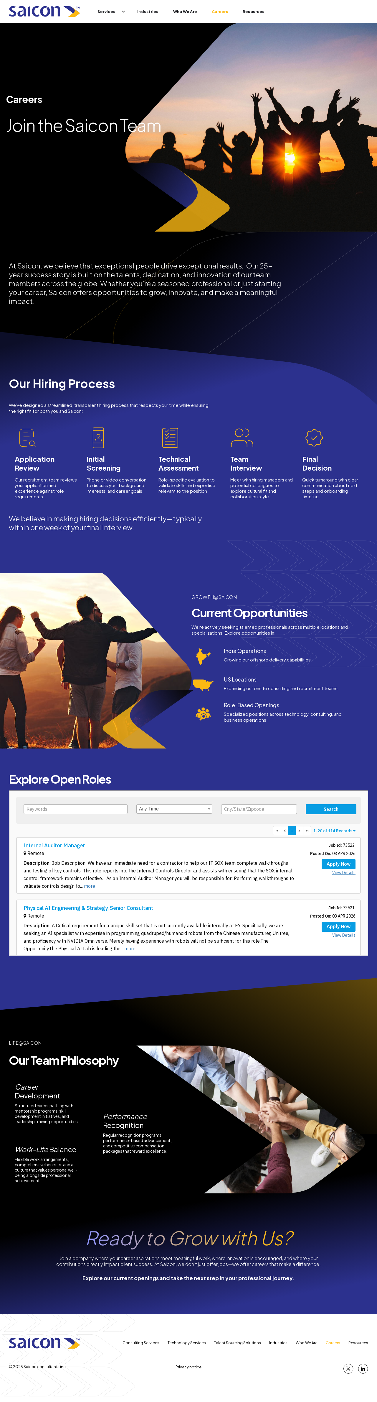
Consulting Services (141, 1342)
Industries (147, 11)
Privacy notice (188, 1367)
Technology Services (187, 1342)
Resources (253, 11)
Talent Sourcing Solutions (237, 1342)
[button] (107, 11)
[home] (44, 11)
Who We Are (185, 11)
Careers (220, 11)
